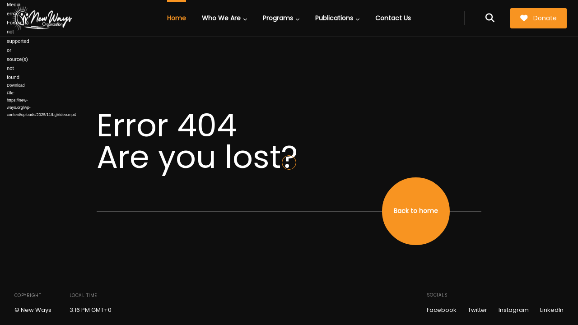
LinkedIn (552, 310)
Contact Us (393, 18)
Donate (538, 18)
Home (176, 18)
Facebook (442, 310)
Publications (337, 18)
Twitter (477, 310)
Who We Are (224, 18)
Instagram (514, 310)
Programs (281, 18)
